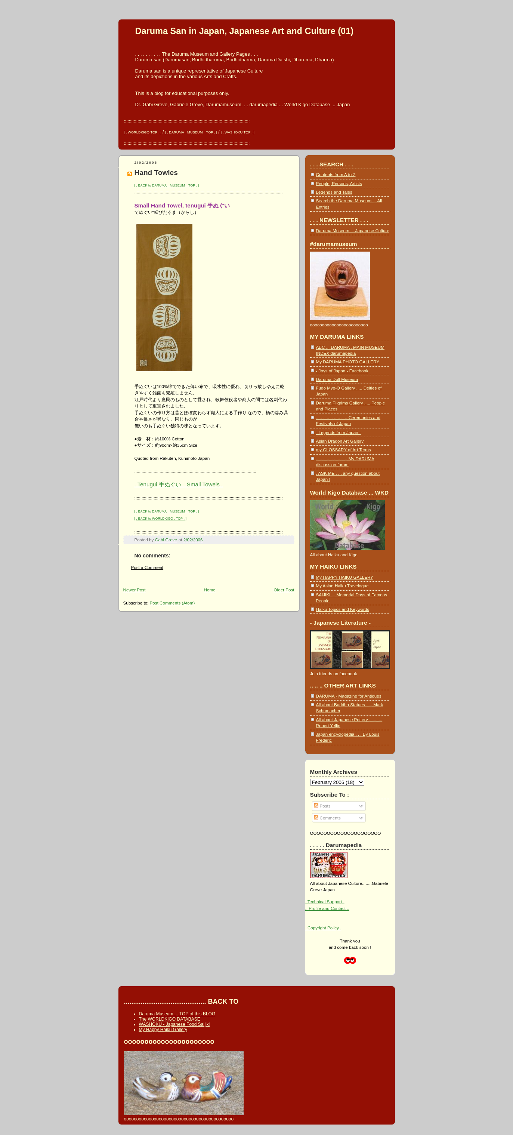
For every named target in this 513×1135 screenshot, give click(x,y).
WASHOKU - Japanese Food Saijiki (174, 1024)
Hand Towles (156, 172)
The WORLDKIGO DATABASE (169, 1019)
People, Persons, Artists (339, 183)
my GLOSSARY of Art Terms (343, 449)
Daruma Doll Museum (337, 379)
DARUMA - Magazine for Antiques (348, 695)
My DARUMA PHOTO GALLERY (347, 361)
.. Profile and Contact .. (327, 908)
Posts (322, 805)
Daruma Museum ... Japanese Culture (352, 230)
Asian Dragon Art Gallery (340, 441)
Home (210, 589)
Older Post (284, 589)
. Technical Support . (324, 901)
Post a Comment (147, 567)
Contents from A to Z (336, 174)
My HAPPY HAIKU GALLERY (344, 577)
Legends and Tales (334, 192)
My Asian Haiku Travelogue (342, 585)
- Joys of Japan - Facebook (342, 370)
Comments (327, 817)
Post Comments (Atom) (172, 602)
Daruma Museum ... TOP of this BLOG (177, 1013)
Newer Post (134, 589)
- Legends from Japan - (338, 432)
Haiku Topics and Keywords (343, 609)
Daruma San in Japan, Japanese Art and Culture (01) (244, 31)
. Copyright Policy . (323, 927)
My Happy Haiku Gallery (163, 1029)
